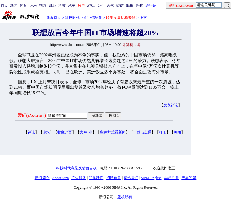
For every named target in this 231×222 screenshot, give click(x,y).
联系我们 (96, 178)
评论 (31, 132)
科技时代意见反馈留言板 (76, 168)
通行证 (150, 5)
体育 (23, 5)
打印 (162, 132)
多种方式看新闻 (113, 132)
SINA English (151, 178)
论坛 (46, 132)
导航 (139, 5)
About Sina (60, 178)
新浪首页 (53, 17)
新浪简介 (42, 178)
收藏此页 (64, 132)
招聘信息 (113, 178)
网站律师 (131, 178)
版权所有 (124, 197)
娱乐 (33, 5)
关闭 (177, 132)
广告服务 (78, 178)
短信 (120, 5)
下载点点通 (142, 132)
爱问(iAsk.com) (32, 115)
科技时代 (72, 17)
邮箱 (129, 5)
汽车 (71, 5)
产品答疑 (188, 178)
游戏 (91, 5)
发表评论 (170, 105)
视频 (43, 5)
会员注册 (171, 178)
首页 (4, 5)
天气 (110, 5)
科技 (62, 5)
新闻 (14, 5)
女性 (100, 5)
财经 (52, 5)
